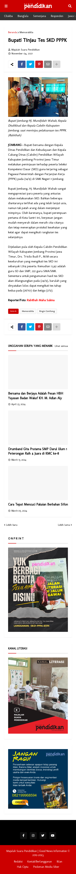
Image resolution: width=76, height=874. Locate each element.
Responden (57, 16)
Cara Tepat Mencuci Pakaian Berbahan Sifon (38, 504)
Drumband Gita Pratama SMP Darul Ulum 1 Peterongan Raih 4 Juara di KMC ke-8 (37, 451)
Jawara (72, 16)
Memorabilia (26, 32)
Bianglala (23, 16)
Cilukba (8, 16)
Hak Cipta (22, 867)
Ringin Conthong (47, 311)
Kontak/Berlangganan (39, 861)
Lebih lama (64, 524)
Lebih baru (11, 524)
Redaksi (18, 861)
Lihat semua (61, 346)
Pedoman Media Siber (46, 867)
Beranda (12, 32)
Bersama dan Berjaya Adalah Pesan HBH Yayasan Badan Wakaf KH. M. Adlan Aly (35, 396)
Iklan (59, 861)
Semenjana (39, 16)
